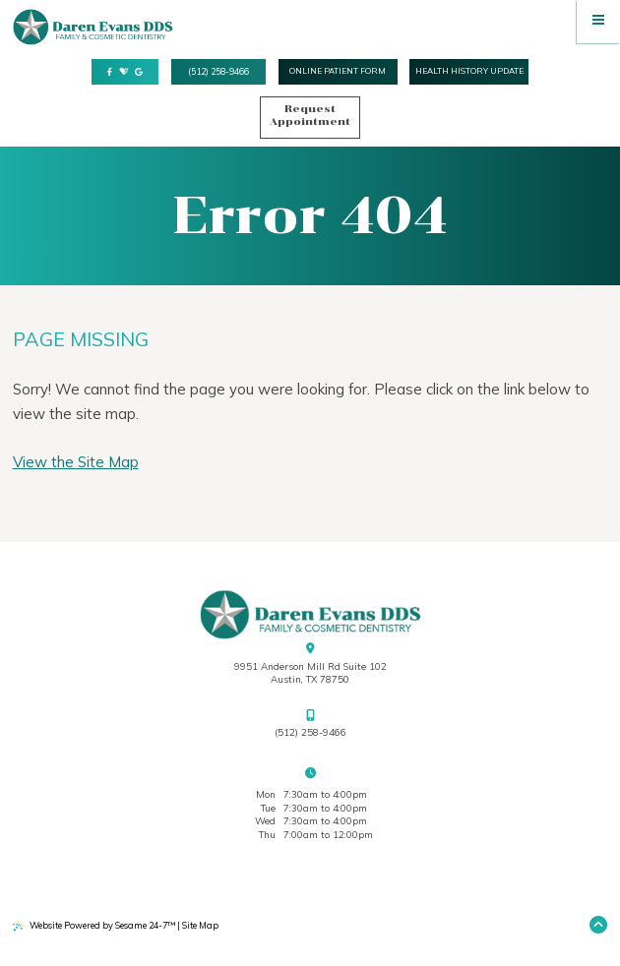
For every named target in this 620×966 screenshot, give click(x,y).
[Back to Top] (598, 926)
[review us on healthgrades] (124, 72)
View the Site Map (76, 462)
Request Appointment (310, 115)
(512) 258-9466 (218, 71)
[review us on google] (139, 73)
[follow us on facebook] (109, 73)
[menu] (598, 21)
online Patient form (337, 71)
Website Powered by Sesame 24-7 (94, 926)
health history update (469, 71)
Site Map (200, 925)
